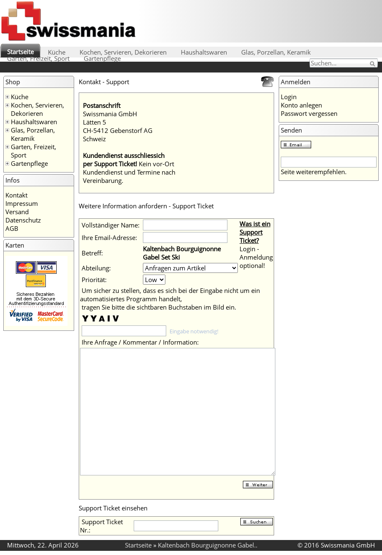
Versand (17, 212)
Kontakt (16, 195)
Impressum (21, 203)
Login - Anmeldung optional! (256, 257)
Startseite (20, 52)
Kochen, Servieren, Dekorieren (123, 52)
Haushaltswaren (204, 52)
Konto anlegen (301, 105)
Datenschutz (23, 220)
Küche (56, 52)
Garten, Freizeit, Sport (38, 58)
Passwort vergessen (309, 113)
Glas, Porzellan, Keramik (276, 52)
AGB (11, 228)
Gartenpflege (102, 58)
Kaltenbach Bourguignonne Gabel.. (207, 545)
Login (289, 96)
